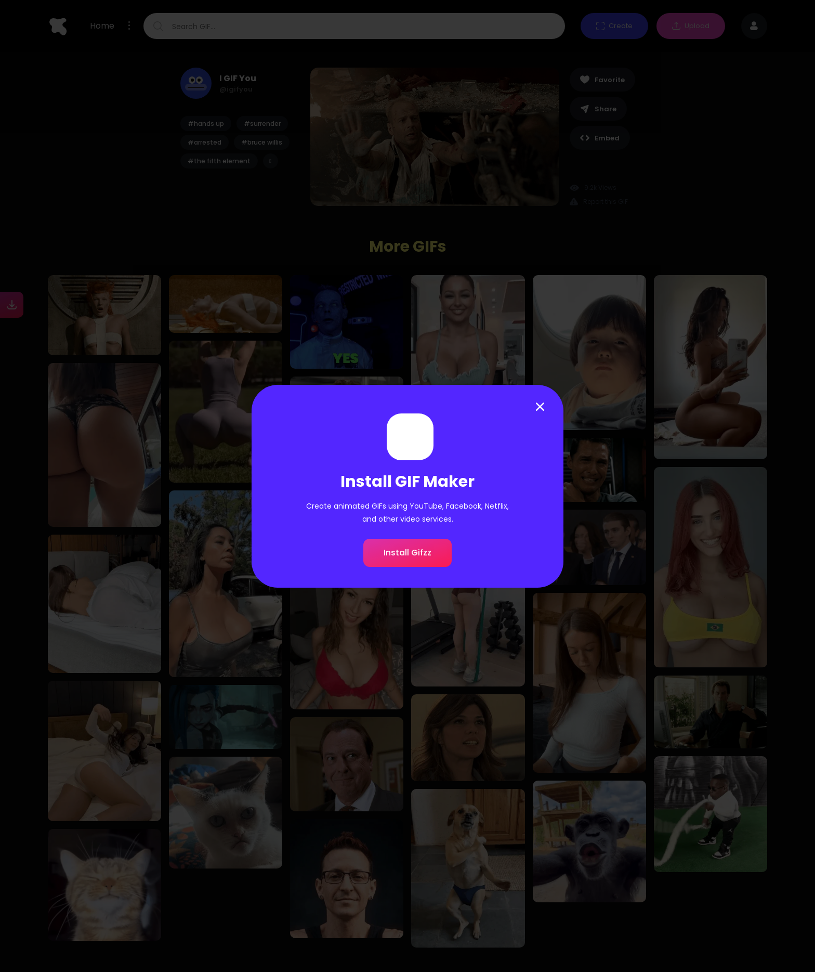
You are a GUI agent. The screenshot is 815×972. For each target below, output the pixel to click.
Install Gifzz (407, 553)
